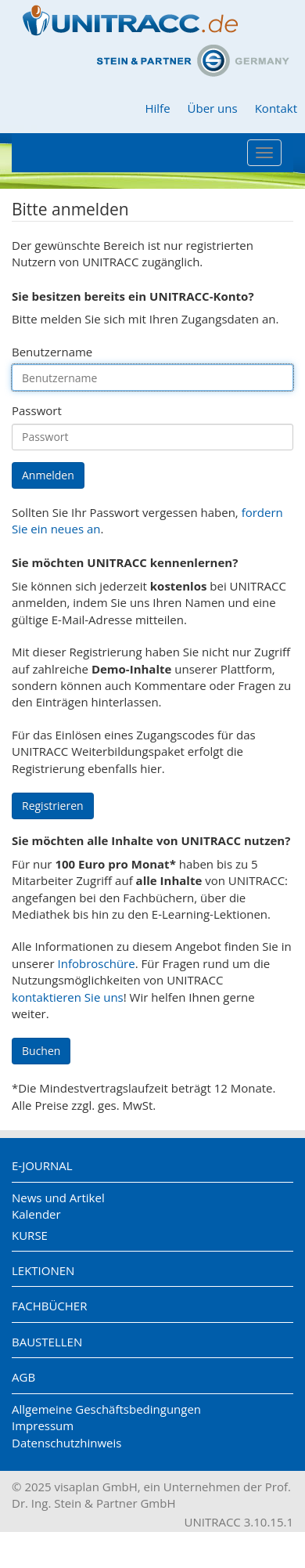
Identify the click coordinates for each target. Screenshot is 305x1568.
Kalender (36, 1214)
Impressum (43, 1425)
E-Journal (42, 1165)
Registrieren (53, 805)
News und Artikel (58, 1197)
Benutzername (52, 351)
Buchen (41, 1050)
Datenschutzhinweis (66, 1443)
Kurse (30, 1235)
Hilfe (157, 108)
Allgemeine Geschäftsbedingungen (106, 1409)
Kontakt (276, 108)
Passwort (37, 410)
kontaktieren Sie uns (68, 997)
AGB (23, 1377)
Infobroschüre (96, 963)
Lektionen (43, 1270)
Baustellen (47, 1341)
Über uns (213, 108)
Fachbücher (49, 1305)
